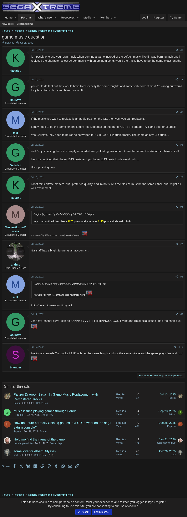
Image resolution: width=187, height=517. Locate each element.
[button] (15, 17)
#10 (181, 347)
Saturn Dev (42, 403)
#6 (181, 206)
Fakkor (172, 414)
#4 (181, 145)
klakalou (9, 42)
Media (87, 17)
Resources (68, 17)
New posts (8, 23)
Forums (26, 17)
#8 (181, 276)
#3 (181, 112)
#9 (181, 314)
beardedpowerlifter (23, 443)
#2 (181, 79)
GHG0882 (19, 415)
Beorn (17, 403)
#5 (181, 177)
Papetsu (18, 431)
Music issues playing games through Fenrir (45, 411)
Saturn (43, 431)
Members (106, 17)
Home (9, 17)
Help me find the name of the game (39, 439)
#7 (181, 244)
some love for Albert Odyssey (35, 451)
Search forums (25, 23)
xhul (16, 455)
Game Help (56, 443)
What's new (45, 17)
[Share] (176, 50)
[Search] (176, 17)
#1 (181, 50)
